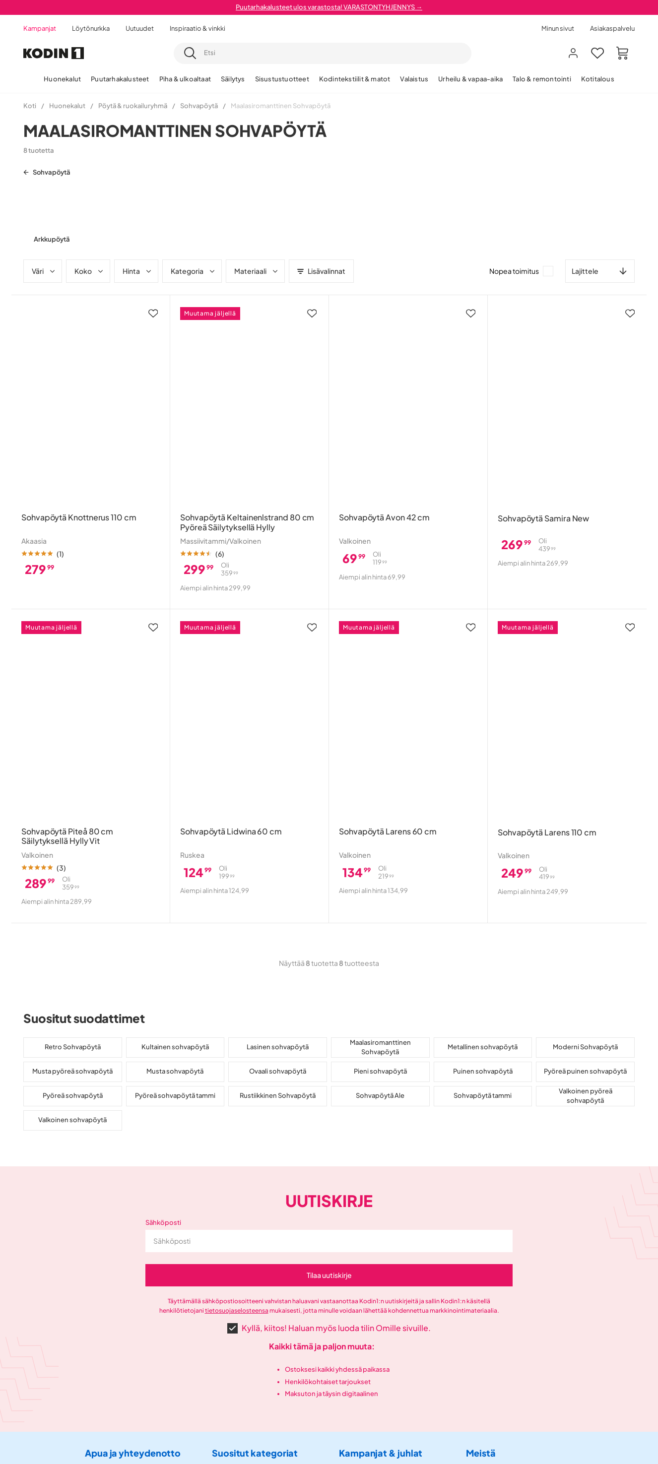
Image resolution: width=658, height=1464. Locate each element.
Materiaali (256, 270)
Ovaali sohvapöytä (277, 1071)
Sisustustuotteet (282, 79)
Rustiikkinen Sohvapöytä (278, 1095)
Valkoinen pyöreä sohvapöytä (585, 1096)
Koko (89, 270)
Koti (29, 106)
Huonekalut (62, 79)
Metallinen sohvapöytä (483, 1047)
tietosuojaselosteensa (236, 1310)
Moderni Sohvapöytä (585, 1047)
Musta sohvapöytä (174, 1071)
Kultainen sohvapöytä (175, 1047)
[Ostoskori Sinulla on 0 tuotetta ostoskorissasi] (622, 53)
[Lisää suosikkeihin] (153, 313)
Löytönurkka (91, 28)
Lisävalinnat (321, 270)
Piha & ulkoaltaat (185, 79)
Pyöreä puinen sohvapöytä (585, 1071)
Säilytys (233, 79)
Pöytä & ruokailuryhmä (132, 106)
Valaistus (414, 79)
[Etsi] (190, 53)
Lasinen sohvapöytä (278, 1047)
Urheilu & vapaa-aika (470, 79)
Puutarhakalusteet (120, 79)
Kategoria (193, 270)
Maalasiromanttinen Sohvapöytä (380, 1047)
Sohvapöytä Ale (380, 1095)
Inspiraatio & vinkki (197, 28)
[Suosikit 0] (597, 53)
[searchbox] (334, 53)
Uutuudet (140, 28)
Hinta (137, 270)
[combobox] (322, 53)
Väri (44, 270)
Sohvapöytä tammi (483, 1095)
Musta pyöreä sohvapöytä (72, 1071)
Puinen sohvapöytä (483, 1071)
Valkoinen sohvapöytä (72, 1120)
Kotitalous (597, 79)
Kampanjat (39, 28)
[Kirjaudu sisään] (573, 53)
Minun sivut (557, 28)
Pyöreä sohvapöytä (73, 1095)
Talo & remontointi (542, 79)
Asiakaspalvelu (612, 28)
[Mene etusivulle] (53, 53)
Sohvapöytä (199, 106)
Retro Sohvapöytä (73, 1047)
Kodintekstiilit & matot (355, 79)
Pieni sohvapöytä (380, 1071)
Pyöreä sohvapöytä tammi (175, 1095)
